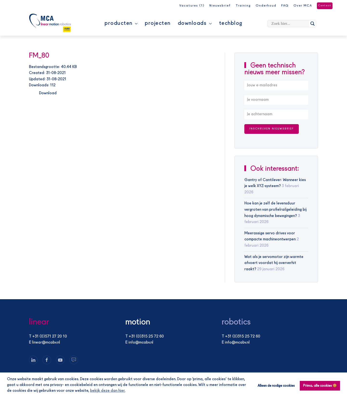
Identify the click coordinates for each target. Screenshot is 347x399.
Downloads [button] (195, 23)
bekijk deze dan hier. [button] (107, 391)
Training (243, 5)
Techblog (230, 23)
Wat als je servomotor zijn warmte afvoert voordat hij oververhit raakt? (273, 263)
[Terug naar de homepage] (50, 23)
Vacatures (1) (192, 5)
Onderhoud (266, 5)
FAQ (285, 5)
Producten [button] (121, 23)
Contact (324, 5)
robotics (236, 322)
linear (39, 322)
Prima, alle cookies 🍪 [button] (320, 385)
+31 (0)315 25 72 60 (146, 336)
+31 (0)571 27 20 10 (49, 336)
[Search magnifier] (312, 23)
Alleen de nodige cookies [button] (276, 385)
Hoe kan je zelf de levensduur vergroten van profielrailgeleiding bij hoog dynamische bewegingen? (275, 210)
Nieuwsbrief (220, 5)
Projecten (158, 23)
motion (137, 322)
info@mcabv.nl (140, 343)
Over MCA (303, 5)
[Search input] (289, 23)
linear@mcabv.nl (46, 343)
